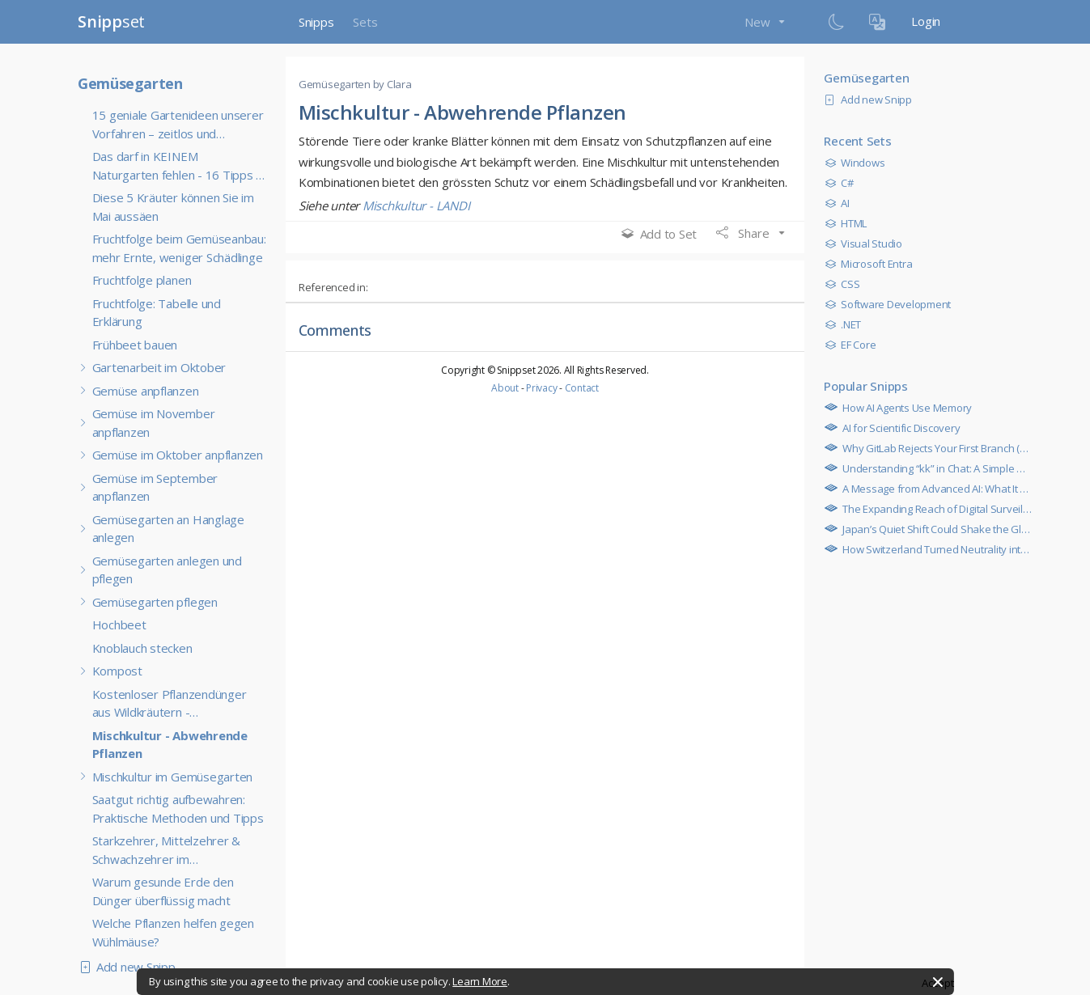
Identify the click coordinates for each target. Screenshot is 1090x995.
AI (841, 203)
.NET (847, 324)
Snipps (316, 22)
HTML (850, 223)
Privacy (541, 388)
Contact (582, 388)
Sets (365, 22)
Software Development (892, 304)
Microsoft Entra (872, 263)
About (505, 388)
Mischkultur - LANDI (416, 205)
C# (843, 183)
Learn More (479, 981)
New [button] (758, 22)
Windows (858, 162)
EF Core (854, 344)
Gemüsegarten (130, 83)
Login (925, 21)
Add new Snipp (131, 967)
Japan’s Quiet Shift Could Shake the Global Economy (960, 529)
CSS (846, 284)
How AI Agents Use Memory (902, 407)
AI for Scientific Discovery (896, 428)
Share (744, 233)
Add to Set (659, 234)
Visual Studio (867, 243)
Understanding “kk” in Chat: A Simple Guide (939, 468)
